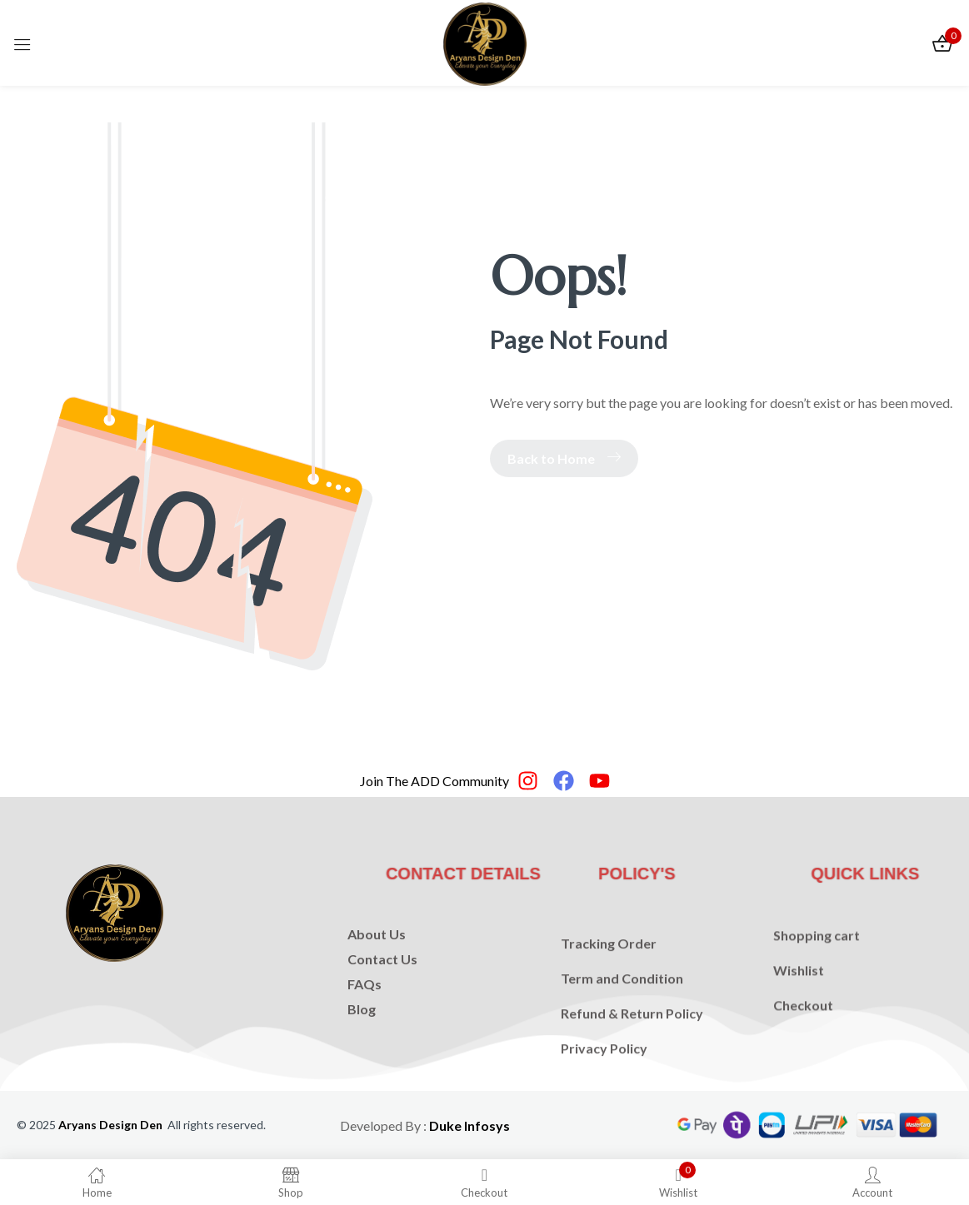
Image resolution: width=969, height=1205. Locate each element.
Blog (361, 1034)
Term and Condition (622, 1014)
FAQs (364, 1009)
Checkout (803, 1031)
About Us (376, 959)
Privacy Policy (604, 1084)
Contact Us (382, 984)
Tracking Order (609, 979)
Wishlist (798, 996)
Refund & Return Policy (632, 1049)
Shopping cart (816, 961)
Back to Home (564, 458)
